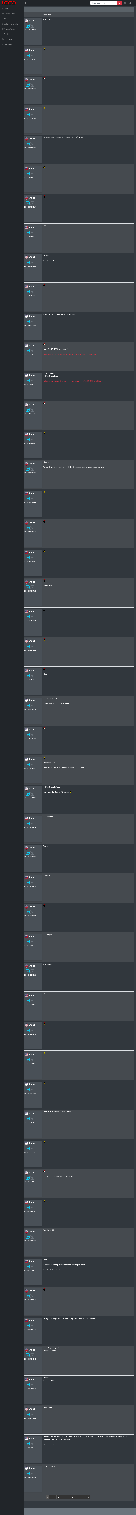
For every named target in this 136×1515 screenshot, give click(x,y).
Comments (7, 39)
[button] (126, 3)
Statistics (6, 34)
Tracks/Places (8, 29)
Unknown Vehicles (10, 24)
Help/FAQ (7, 44)
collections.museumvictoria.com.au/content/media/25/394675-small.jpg (90, 381)
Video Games (8, 13)
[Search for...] (103, 3)
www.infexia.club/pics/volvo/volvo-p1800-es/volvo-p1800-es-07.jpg (88, 354)
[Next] (100, 1497)
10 (93, 1497)
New (5, 8)
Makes (5, 19)
